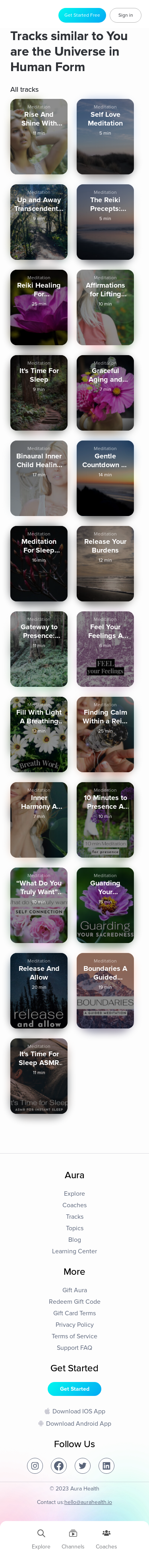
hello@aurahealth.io (88, 1502)
